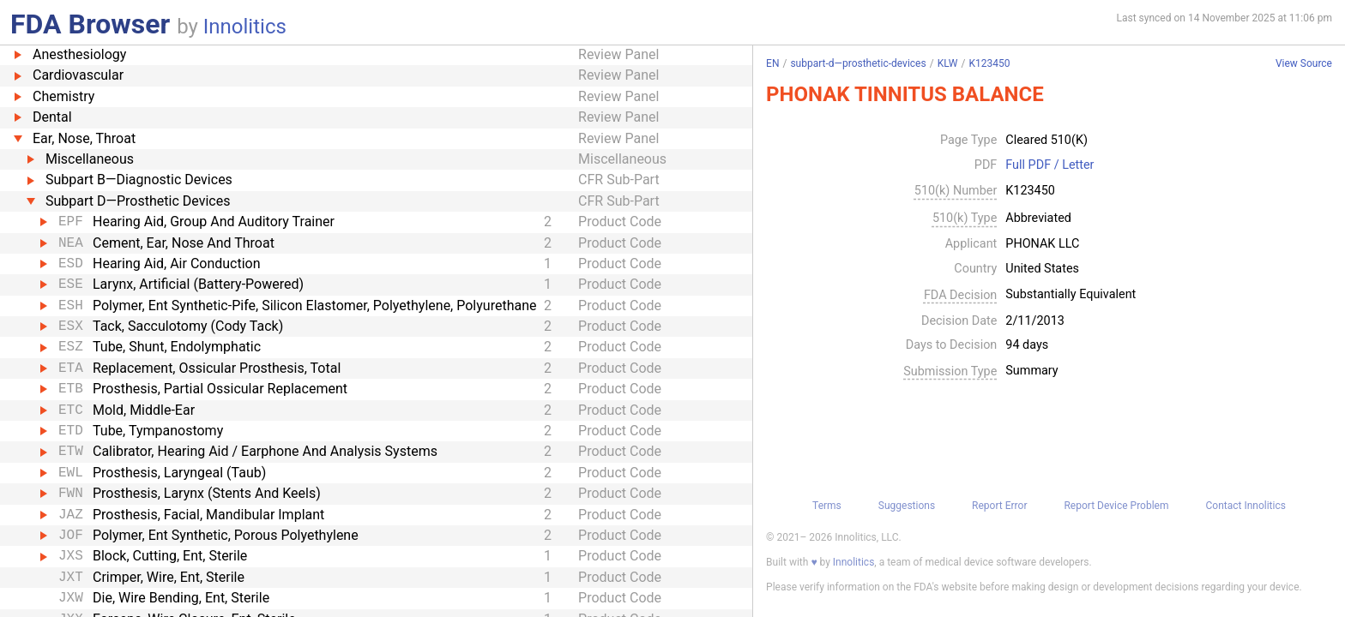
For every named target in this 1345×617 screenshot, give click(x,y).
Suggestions (906, 506)
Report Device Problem (1116, 506)
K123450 (989, 63)
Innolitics (244, 27)
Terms (826, 506)
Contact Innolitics (1245, 506)
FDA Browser (90, 24)
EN (772, 63)
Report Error (999, 506)
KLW (948, 63)
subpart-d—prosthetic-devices (858, 63)
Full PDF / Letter (1049, 165)
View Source (1304, 63)
